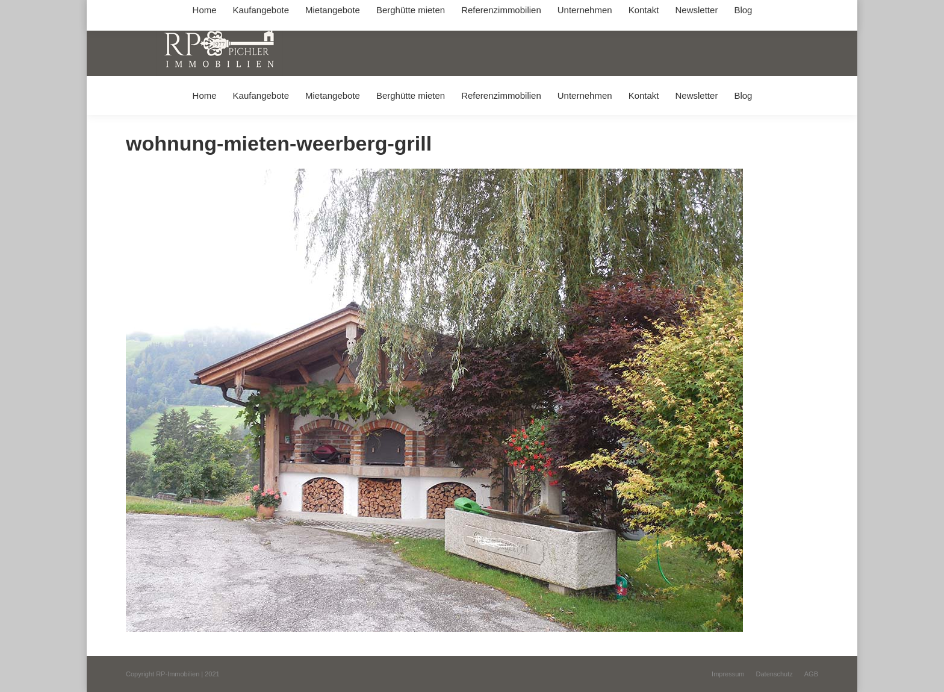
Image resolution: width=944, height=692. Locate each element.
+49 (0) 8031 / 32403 (316, 11)
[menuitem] (204, 95)
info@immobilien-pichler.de (412, 11)
